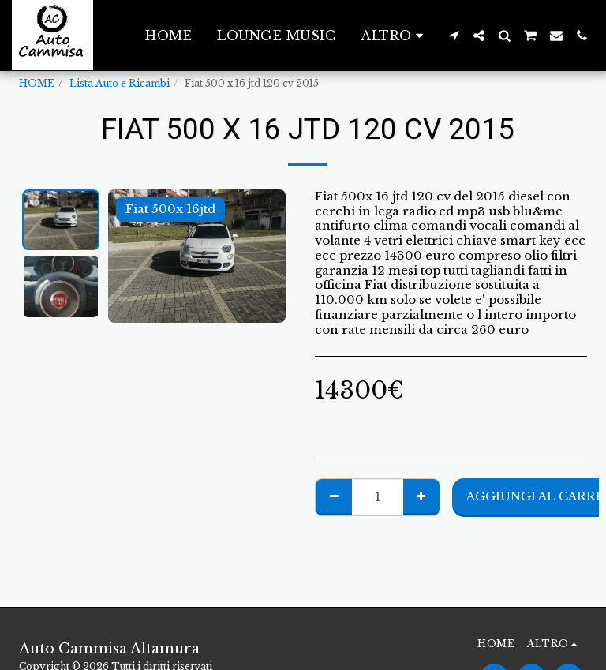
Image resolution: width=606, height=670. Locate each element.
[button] (454, 35)
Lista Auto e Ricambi (119, 83)
